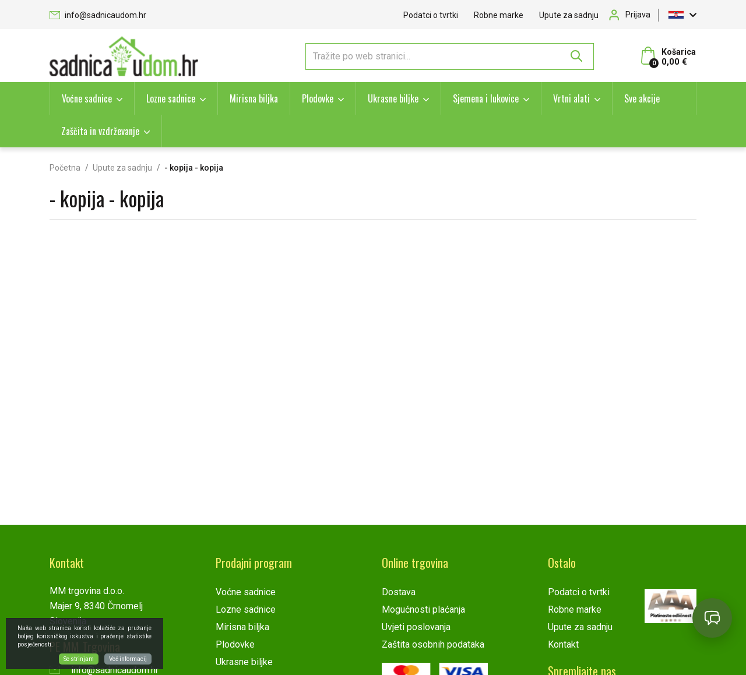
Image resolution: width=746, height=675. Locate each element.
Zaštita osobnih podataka (433, 644)
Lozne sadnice (170, 98)
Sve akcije (642, 98)
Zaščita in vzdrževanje (100, 131)
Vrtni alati (571, 98)
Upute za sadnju (569, 15)
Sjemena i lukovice (486, 98)
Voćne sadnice (87, 98)
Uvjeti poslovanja (416, 626)
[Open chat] (712, 618)
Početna (65, 167)
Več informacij (128, 659)
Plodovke (317, 98)
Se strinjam (79, 659)
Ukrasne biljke (393, 98)
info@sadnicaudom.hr (98, 15)
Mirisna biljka (254, 98)
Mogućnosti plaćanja (423, 609)
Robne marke (498, 15)
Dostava (399, 592)
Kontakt (563, 644)
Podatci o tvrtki (430, 15)
